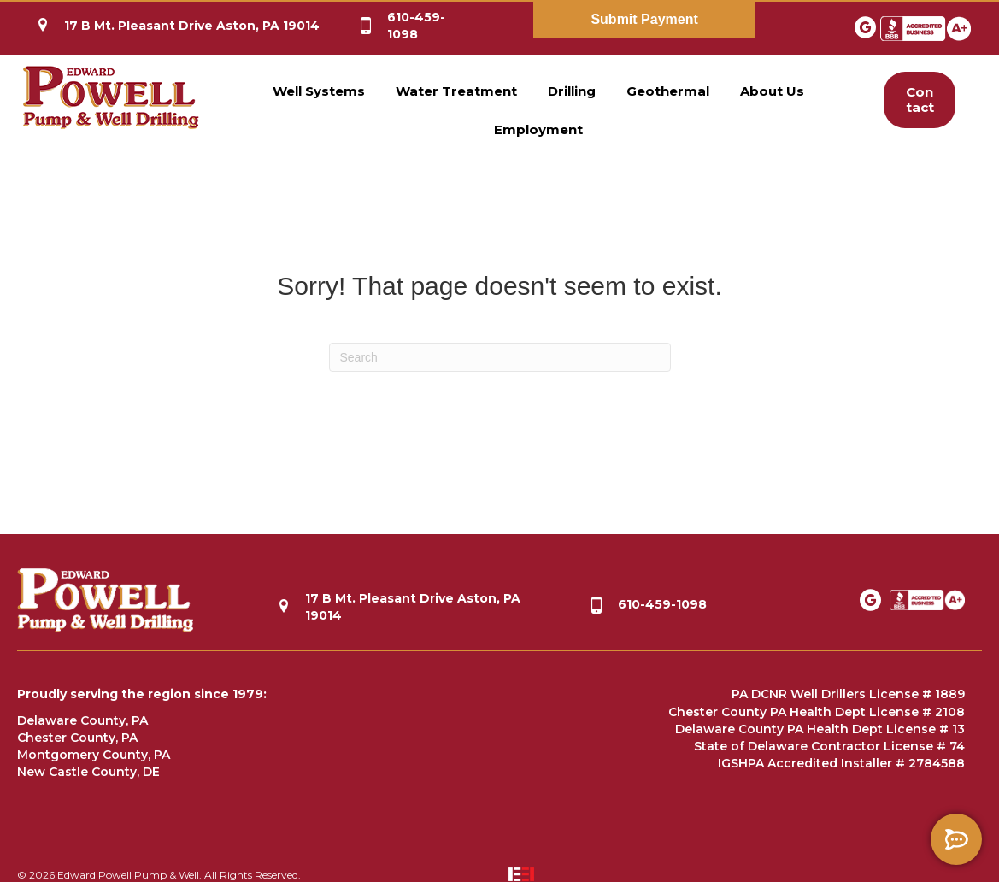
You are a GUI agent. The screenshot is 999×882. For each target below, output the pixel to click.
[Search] (500, 357)
